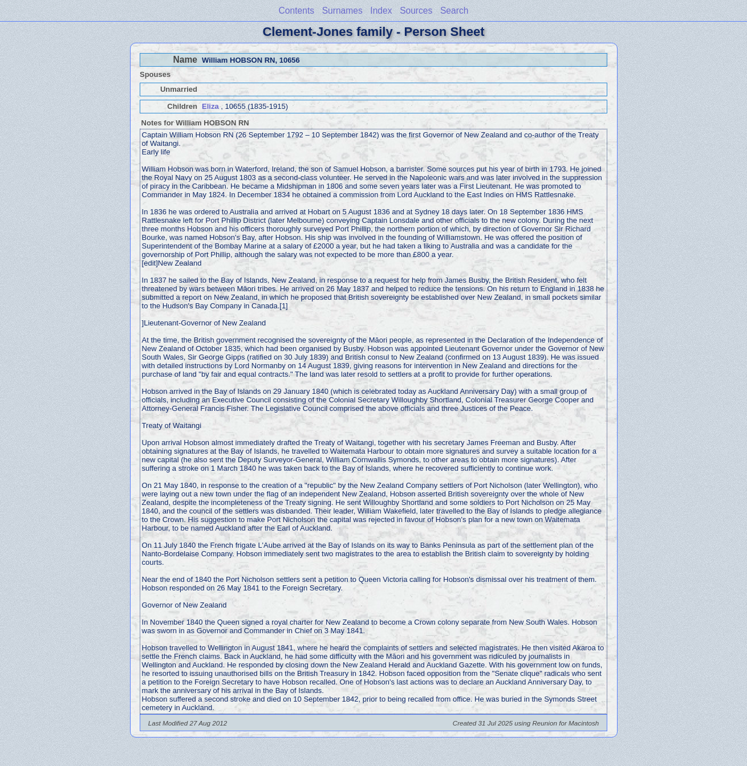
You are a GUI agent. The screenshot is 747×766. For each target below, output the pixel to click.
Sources (416, 10)
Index (381, 10)
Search (454, 10)
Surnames (342, 10)
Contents (296, 10)
